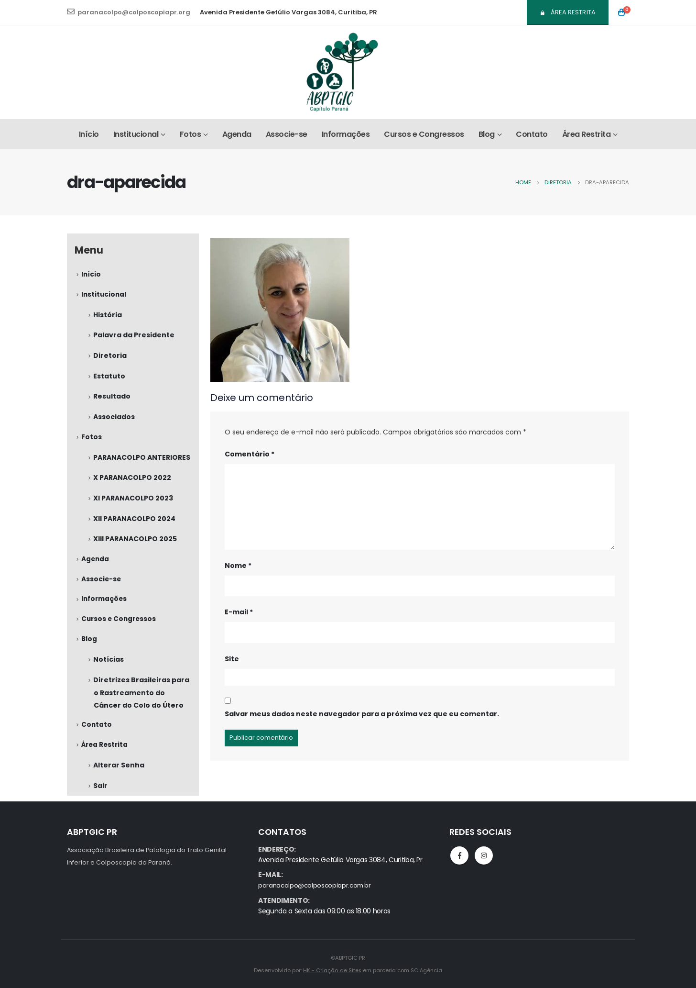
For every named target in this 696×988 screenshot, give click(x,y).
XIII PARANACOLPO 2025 (135, 542)
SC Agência (426, 970)
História (107, 316)
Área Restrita (568, 12)
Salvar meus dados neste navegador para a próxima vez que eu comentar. (362, 714)
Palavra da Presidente (133, 336)
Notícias (108, 666)
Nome (238, 565)
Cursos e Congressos (424, 134)
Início (89, 134)
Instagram (484, 855)
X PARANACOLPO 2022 (132, 481)
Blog (486, 134)
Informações (346, 134)
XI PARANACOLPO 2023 (133, 501)
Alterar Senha (118, 773)
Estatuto (109, 378)
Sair (100, 794)
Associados (114, 419)
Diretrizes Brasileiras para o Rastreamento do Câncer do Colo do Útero (141, 699)
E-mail (239, 612)
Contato (532, 134)
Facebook (459, 855)
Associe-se (286, 134)
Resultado (111, 398)
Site (232, 659)
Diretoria (110, 357)
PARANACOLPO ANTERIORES (141, 460)
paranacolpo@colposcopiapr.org (128, 12)
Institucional (136, 134)
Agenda (236, 134)
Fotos (190, 134)
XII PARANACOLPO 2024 (134, 522)
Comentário (249, 454)
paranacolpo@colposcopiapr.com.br (316, 885)
